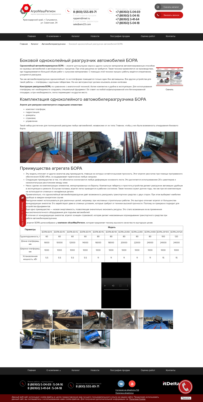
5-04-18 (57, 388)
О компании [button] (53, 36)
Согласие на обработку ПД (127, 390)
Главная (32, 36)
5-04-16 (58, 384)
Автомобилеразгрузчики (54, 44)
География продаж (120, 36)
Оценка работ (148, 36)
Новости (95, 36)
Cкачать (169, 89)
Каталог (76, 36)
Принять (186, 398)
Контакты (170, 36)
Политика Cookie (137, 399)
